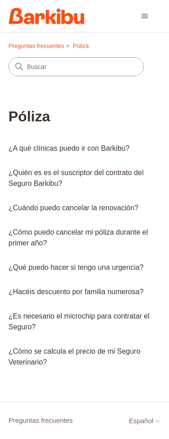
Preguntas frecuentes (36, 45)
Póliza (81, 45)
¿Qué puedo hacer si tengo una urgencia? (76, 267)
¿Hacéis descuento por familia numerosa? (76, 292)
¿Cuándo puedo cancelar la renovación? (73, 208)
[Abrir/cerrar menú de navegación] (144, 16)
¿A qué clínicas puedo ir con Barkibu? (69, 148)
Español (144, 421)
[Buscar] (76, 67)
